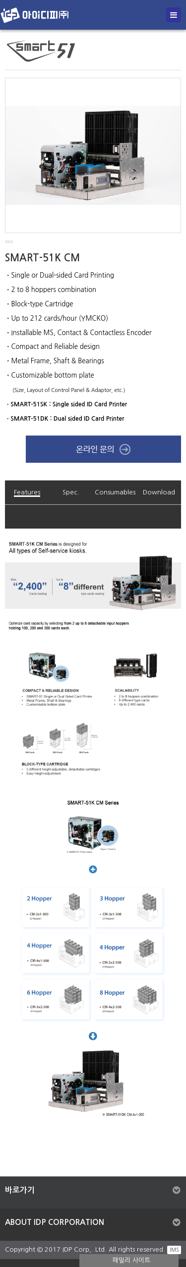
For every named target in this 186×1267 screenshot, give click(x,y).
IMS (174, 1249)
